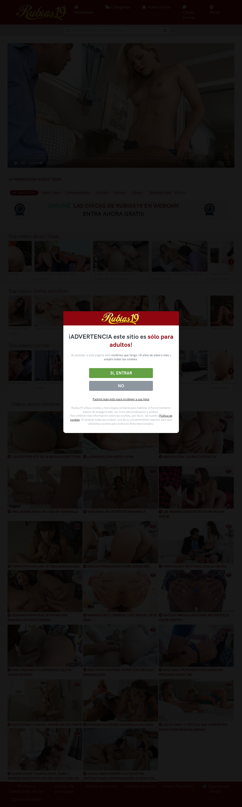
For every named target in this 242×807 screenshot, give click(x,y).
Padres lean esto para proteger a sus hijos (121, 399)
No (121, 385)
